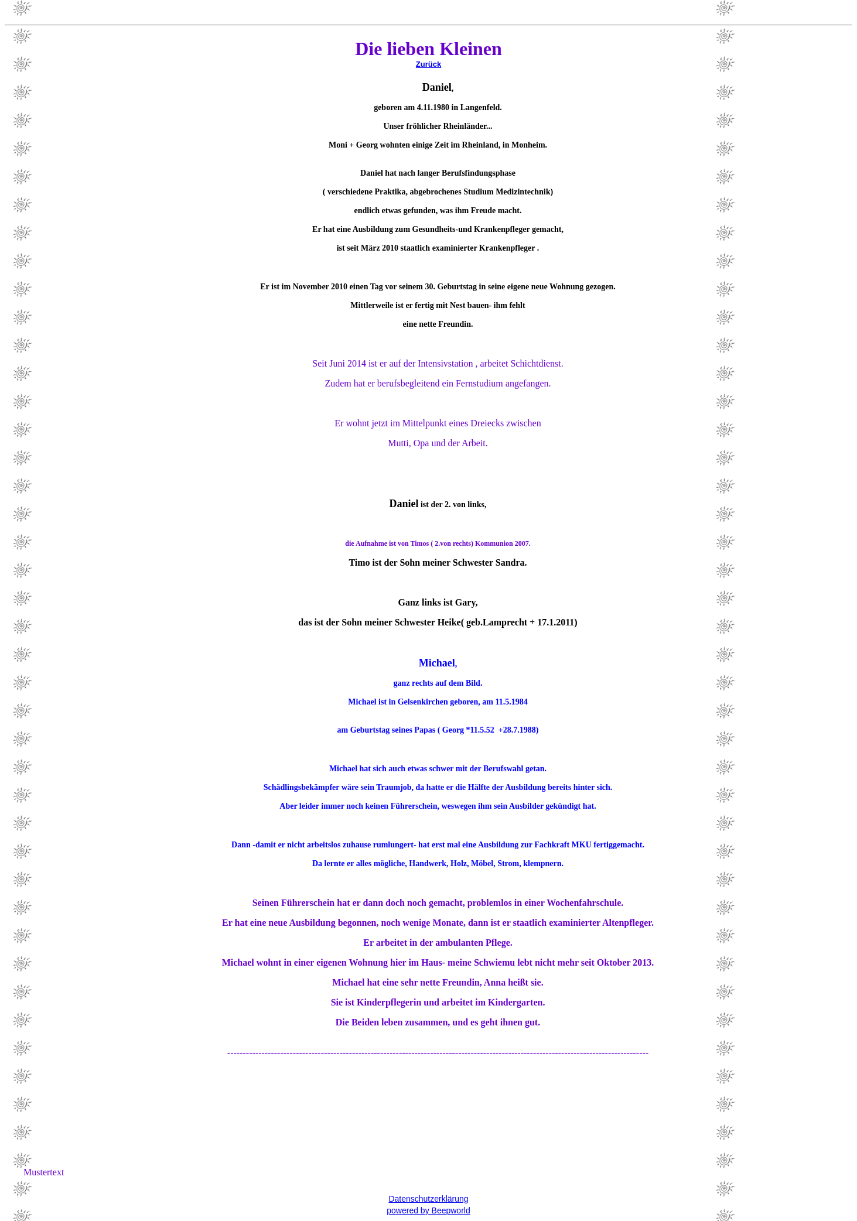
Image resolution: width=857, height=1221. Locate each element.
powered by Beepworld (428, 1210)
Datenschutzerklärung (428, 1198)
